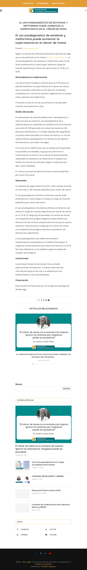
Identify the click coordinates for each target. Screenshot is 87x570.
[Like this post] (39, 300)
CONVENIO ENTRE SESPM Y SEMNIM (47, 476)
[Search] (86, 10)
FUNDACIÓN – (43, 3)
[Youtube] (58, 535)
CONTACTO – (28, 3)
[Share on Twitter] (44, 300)
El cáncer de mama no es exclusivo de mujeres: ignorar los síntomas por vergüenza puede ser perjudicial (39, 449)
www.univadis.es (30, 48)
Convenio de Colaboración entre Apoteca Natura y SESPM (51, 505)
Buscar (18, 384)
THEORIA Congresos (48, 566)
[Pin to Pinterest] (46, 300)
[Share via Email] (48, 300)
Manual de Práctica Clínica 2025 (46, 490)
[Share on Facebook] (41, 300)
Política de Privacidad (43, 564)
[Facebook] (29, 529)
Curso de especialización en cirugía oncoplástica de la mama (48, 463)
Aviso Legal (27, 562)
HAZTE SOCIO (58, 3)
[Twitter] (58, 529)
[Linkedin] (29, 535)
